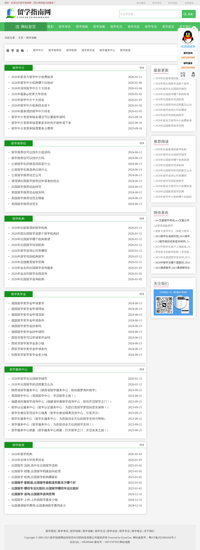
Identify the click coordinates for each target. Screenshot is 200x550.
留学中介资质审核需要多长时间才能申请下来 (41, 122)
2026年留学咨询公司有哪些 (29, 250)
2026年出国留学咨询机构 (27, 279)
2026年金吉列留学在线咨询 (29, 273)
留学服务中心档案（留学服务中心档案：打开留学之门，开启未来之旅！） (60, 430)
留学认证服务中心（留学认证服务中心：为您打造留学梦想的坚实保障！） (60, 407)
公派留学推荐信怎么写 (26, 175)
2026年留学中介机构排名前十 (30, 105)
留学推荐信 (54, 50)
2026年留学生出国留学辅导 (29, 378)
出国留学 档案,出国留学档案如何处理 (36, 471)
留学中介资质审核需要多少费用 (32, 128)
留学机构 (71, 50)
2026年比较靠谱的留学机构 (29, 227)
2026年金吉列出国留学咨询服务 (32, 267)
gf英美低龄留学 (164, 225)
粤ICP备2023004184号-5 (162, 537)
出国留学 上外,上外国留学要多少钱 (34, 499)
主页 (20, 37)
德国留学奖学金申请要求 (27, 303)
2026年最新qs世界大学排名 (29, 94)
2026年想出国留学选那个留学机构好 (35, 233)
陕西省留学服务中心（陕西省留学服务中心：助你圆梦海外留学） (54, 390)
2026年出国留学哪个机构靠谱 (30, 239)
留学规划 (141, 3)
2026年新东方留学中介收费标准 (32, 76)
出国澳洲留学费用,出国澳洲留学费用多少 (38, 505)
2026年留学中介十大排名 (27, 99)
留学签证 (168, 26)
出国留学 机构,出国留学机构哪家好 (34, 477)
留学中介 (38, 50)
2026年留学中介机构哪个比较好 (32, 82)
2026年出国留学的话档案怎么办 (32, 384)
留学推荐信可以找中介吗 (27, 158)
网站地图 (125, 542)
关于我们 (185, 26)
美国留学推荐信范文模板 (27, 198)
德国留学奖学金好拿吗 (26, 326)
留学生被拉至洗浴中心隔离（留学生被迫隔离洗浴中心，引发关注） (56, 412)
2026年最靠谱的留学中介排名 (30, 111)
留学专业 (151, 26)
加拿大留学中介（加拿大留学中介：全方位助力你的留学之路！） (174, 231)
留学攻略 (99, 26)
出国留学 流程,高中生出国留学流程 (34, 465)
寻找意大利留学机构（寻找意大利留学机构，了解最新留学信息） (174, 252)
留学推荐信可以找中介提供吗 (30, 152)
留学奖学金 (88, 50)
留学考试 (156, 3)
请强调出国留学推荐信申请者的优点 (35, 181)
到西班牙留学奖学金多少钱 (29, 354)
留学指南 (172, 3)
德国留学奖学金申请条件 (27, 320)
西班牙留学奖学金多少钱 (27, 343)
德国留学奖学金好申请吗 (27, 331)
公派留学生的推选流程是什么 (30, 163)
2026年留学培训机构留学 (27, 256)
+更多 (141, 67)
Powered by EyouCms (120, 537)
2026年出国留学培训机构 (27, 244)
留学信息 (134, 26)
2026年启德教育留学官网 (27, 262)
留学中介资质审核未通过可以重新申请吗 (38, 117)
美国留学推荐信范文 (24, 203)
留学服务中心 (107, 50)
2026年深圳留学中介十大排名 (30, 88)
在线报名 (189, 3)
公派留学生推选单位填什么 (29, 169)
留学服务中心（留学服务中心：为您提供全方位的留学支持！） (53, 424)
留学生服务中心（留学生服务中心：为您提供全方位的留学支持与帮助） (59, 418)
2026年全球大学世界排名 (27, 459)
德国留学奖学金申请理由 (27, 308)
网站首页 (25, 27)
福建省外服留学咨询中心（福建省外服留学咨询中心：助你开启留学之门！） (62, 401)
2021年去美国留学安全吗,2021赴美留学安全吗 (174, 257)
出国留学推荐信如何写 (26, 186)
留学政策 (125, 50)
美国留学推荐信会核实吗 (27, 192)
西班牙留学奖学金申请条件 (29, 349)
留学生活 (116, 26)
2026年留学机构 (21, 454)
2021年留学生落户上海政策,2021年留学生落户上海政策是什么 (174, 246)
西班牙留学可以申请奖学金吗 (30, 337)
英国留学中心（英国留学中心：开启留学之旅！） (44, 395)
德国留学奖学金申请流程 (27, 314)
